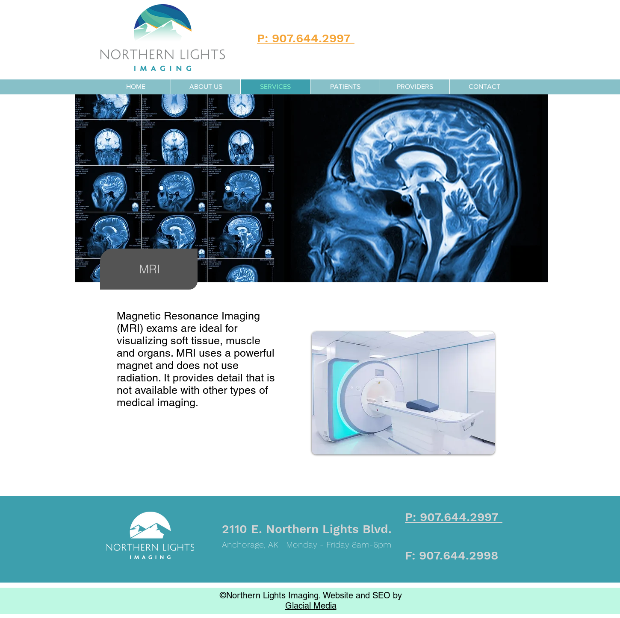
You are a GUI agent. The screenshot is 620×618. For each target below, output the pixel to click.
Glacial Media (311, 605)
